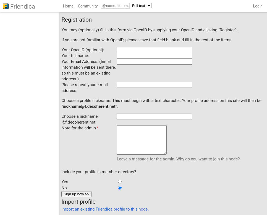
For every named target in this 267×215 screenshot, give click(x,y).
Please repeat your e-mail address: (84, 87)
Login (258, 6)
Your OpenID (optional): (82, 49)
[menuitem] (68, 7)
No (64, 187)
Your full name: (75, 55)
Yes (64, 181)
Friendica (22, 6)
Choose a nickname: (79, 116)
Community (88, 6)
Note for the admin (80, 128)
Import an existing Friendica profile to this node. (105, 209)
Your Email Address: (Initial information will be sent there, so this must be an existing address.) (88, 70)
